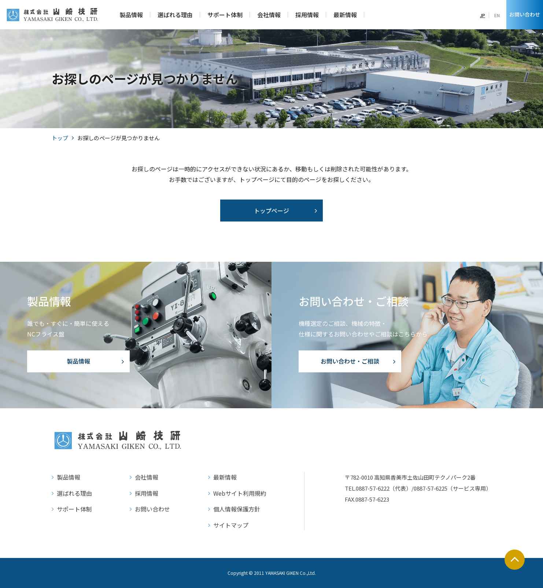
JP (482, 15)
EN (497, 15)
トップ (60, 138)
